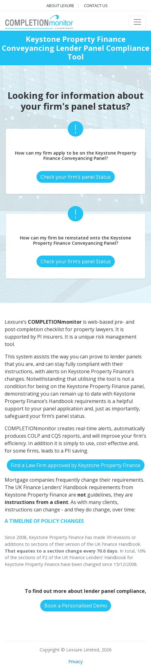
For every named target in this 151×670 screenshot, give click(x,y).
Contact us (96, 5)
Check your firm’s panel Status (76, 176)
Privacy (75, 661)
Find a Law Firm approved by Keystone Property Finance (75, 465)
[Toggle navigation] (137, 22)
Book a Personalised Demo (75, 605)
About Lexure (60, 5)
